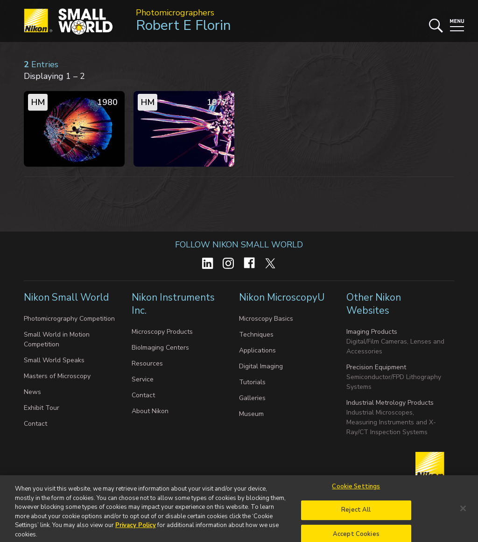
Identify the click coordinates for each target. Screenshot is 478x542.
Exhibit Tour (41, 407)
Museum (251, 413)
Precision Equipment (376, 367)
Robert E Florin (183, 25)
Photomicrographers (175, 12)
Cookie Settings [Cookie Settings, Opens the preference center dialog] (356, 489)
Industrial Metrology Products (390, 402)
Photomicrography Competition (69, 318)
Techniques (256, 334)
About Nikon (150, 411)
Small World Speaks (54, 360)
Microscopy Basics (266, 318)
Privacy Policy (135, 528)
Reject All (356, 513)
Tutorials (252, 382)
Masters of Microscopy (57, 376)
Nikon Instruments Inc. (173, 304)
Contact (35, 423)
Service (143, 379)
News (32, 391)
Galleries (252, 398)
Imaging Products (371, 331)
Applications (257, 350)
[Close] (463, 511)
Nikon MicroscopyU (281, 297)
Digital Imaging (261, 366)
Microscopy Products (162, 331)
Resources (147, 363)
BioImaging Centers (160, 347)
